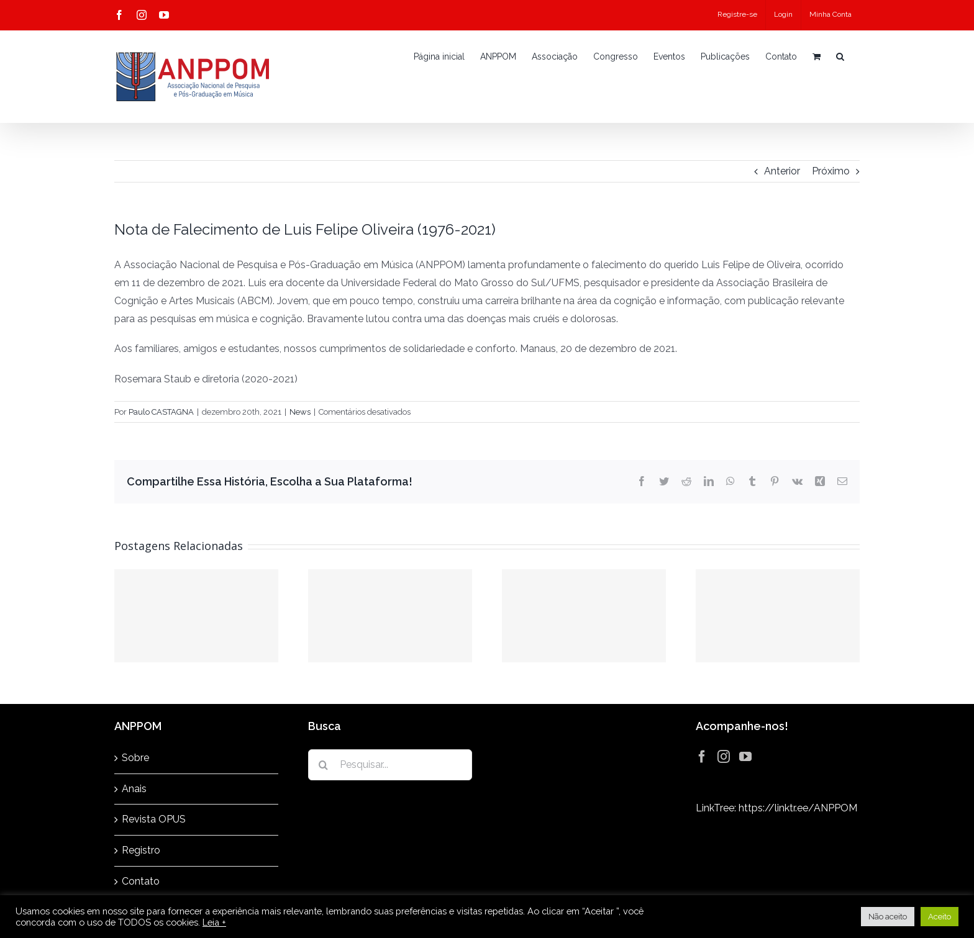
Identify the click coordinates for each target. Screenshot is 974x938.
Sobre (135, 758)
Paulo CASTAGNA (161, 412)
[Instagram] (723, 757)
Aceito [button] (939, 916)
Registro (141, 850)
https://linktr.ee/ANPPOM (798, 808)
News (300, 412)
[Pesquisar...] (390, 764)
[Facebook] (702, 757)
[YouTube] (745, 757)
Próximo (831, 171)
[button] (840, 56)
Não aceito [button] (887, 916)
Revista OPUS (154, 819)
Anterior (782, 171)
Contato (141, 881)
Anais (134, 789)
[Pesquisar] (323, 764)
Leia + (214, 922)
